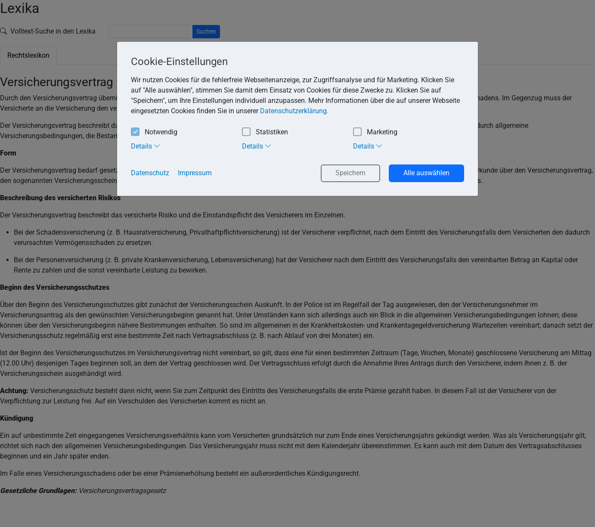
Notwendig (154, 132)
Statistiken (265, 132)
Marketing (375, 132)
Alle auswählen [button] (426, 173)
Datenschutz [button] (150, 173)
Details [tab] (146, 146)
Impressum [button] (195, 173)
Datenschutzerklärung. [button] (294, 111)
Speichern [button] (350, 173)
